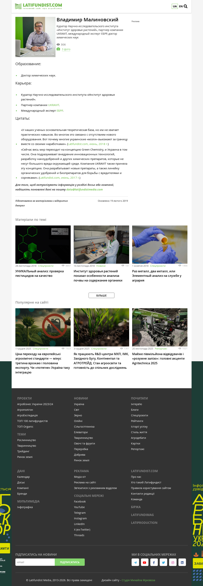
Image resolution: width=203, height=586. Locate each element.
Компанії (23, 484)
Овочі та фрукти (84, 440)
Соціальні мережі (89, 492)
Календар (23, 473)
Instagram (80, 515)
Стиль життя (139, 428)
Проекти (24, 395)
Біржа (136, 503)
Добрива (79, 451)
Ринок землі (25, 453)
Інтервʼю (136, 400)
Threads (79, 531)
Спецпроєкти (45, 263)
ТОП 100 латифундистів (32, 417)
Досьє (21, 479)
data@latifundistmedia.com (84, 187)
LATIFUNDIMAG (142, 511)
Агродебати (138, 434)
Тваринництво (26, 442)
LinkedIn (79, 520)
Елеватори (81, 428)
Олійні (78, 417)
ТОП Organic (25, 423)
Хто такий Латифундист (146, 479)
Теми (21, 431)
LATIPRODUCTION (144, 519)
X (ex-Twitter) (82, 526)
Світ (76, 406)
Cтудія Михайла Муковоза (138, 576)
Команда (136, 495)
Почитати (139, 395)
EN (181, 6)
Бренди (22, 490)
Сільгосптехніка (84, 423)
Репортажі (161, 345)
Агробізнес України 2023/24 (35, 400)
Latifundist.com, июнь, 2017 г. (59, 175)
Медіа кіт (80, 473)
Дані (21, 467)
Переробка (81, 445)
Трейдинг (23, 447)
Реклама (81, 467)
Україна (79, 400)
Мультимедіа (28, 498)
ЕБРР (60, 108)
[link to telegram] (135, 558)
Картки (135, 440)
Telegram (80, 509)
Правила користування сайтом (151, 484)
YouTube (79, 503)
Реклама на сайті (85, 479)
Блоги (135, 406)
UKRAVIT (53, 102)
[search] (187, 6)
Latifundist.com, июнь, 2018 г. (88, 141)
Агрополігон (25, 406)
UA (175, 6)
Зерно (78, 412)
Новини (101, 263)
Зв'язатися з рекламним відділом (95, 484)
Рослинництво (26, 436)
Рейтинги (137, 417)
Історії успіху (139, 423)
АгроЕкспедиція (27, 412)
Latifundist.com (144, 467)
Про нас (136, 473)
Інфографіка (25, 503)
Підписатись (69, 558)
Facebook (80, 498)
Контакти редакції (142, 490)
